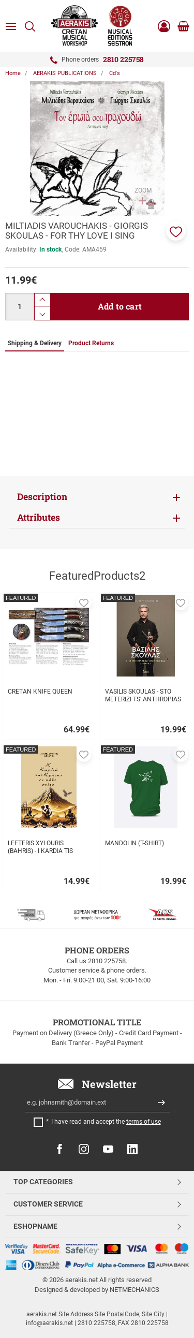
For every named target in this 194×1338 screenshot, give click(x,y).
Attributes (38, 517)
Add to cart (120, 306)
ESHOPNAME (35, 1226)
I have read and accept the (106, 1121)
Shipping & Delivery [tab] (35, 343)
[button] (176, 231)
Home (13, 73)
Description (42, 497)
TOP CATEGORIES (43, 1182)
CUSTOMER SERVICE (48, 1204)
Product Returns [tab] (91, 343)
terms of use (143, 1121)
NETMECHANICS (134, 1289)
